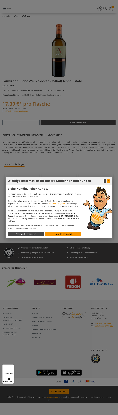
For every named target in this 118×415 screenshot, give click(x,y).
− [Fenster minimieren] (105, 180)
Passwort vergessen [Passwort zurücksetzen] (26, 233)
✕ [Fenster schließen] (109, 180)
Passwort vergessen (57, 203)
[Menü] (12, 366)
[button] (67, 216)
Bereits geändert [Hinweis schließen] (63, 233)
